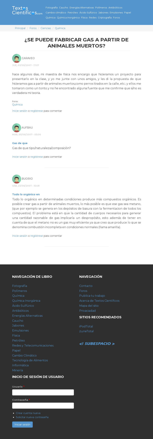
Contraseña (21, 400)
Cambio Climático (24, 355)
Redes (92, 17)
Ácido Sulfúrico (88, 12)
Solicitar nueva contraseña (32, 417)
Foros (116, 17)
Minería (17, 370)
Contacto (86, 286)
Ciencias (46, 28)
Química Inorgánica (26, 300)
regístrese (36, 110)
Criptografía (105, 17)
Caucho (63, 7)
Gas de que (20, 143)
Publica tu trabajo (92, 295)
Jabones (103, 12)
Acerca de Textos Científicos (99, 300)
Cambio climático (56, 12)
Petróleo (73, 12)
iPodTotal (86, 326)
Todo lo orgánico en (26, 194)
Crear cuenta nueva (28, 413)
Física (84, 17)
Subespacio (97, 339)
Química (50, 17)
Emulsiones (116, 12)
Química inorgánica (68, 17)
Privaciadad (87, 310)
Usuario (18, 386)
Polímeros (101, 7)
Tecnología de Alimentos (30, 360)
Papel (127, 12)
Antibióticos (115, 7)
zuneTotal (86, 331)
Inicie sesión (19, 110)
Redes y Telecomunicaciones (33, 345)
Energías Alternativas (82, 7)
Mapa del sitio (89, 305)
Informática (20, 365)
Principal (20, 28)
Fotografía (52, 7)
